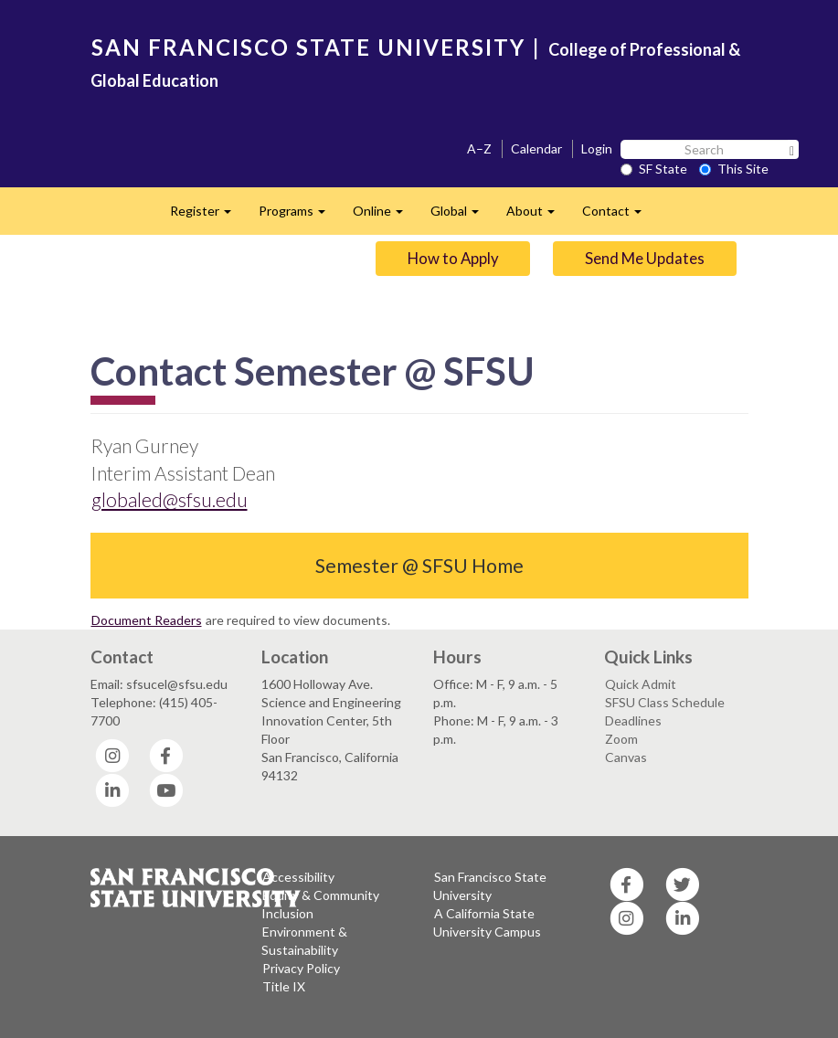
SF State (654, 168)
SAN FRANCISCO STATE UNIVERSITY (308, 47)
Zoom (621, 739)
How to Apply (453, 258)
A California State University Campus (487, 922)
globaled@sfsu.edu (169, 499)
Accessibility (298, 876)
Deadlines (633, 720)
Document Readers (146, 620)
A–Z (479, 148)
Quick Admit (640, 684)
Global (461, 216)
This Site (734, 168)
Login (596, 148)
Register (207, 216)
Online (385, 216)
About (537, 216)
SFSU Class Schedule (665, 702)
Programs (299, 216)
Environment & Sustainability (304, 941)
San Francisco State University (489, 886)
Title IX (283, 986)
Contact (618, 216)
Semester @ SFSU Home (419, 565)
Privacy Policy (301, 968)
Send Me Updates (645, 258)
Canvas (626, 757)
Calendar (536, 148)
